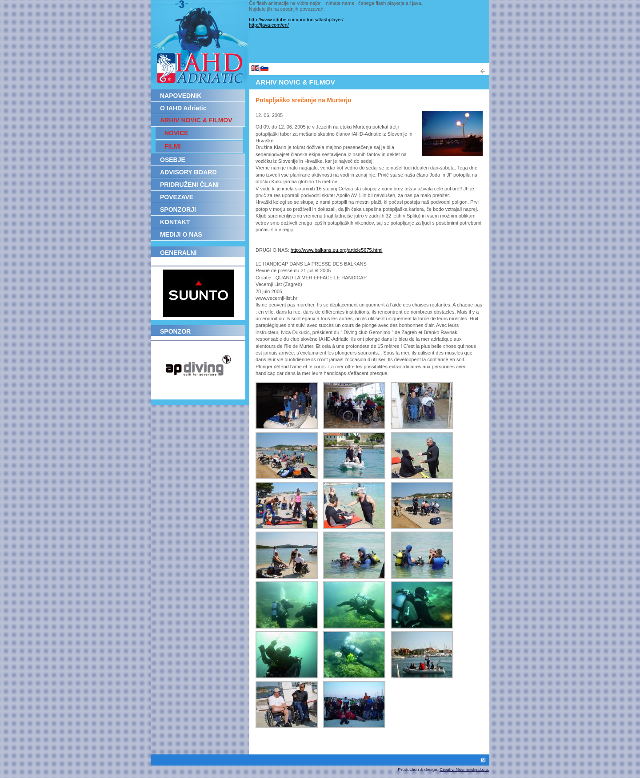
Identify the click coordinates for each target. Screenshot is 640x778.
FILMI (172, 146)
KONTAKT (175, 222)
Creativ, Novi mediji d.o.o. (464, 769)
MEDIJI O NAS (181, 234)
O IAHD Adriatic (183, 108)
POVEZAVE (176, 197)
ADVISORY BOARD (188, 172)
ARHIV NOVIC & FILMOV (196, 120)
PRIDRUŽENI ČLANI (189, 184)
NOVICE (176, 133)
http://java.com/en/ (269, 25)
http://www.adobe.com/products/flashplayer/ (296, 19)
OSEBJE (172, 159)
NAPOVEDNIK (180, 95)
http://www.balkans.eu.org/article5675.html (337, 250)
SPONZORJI (178, 209)
